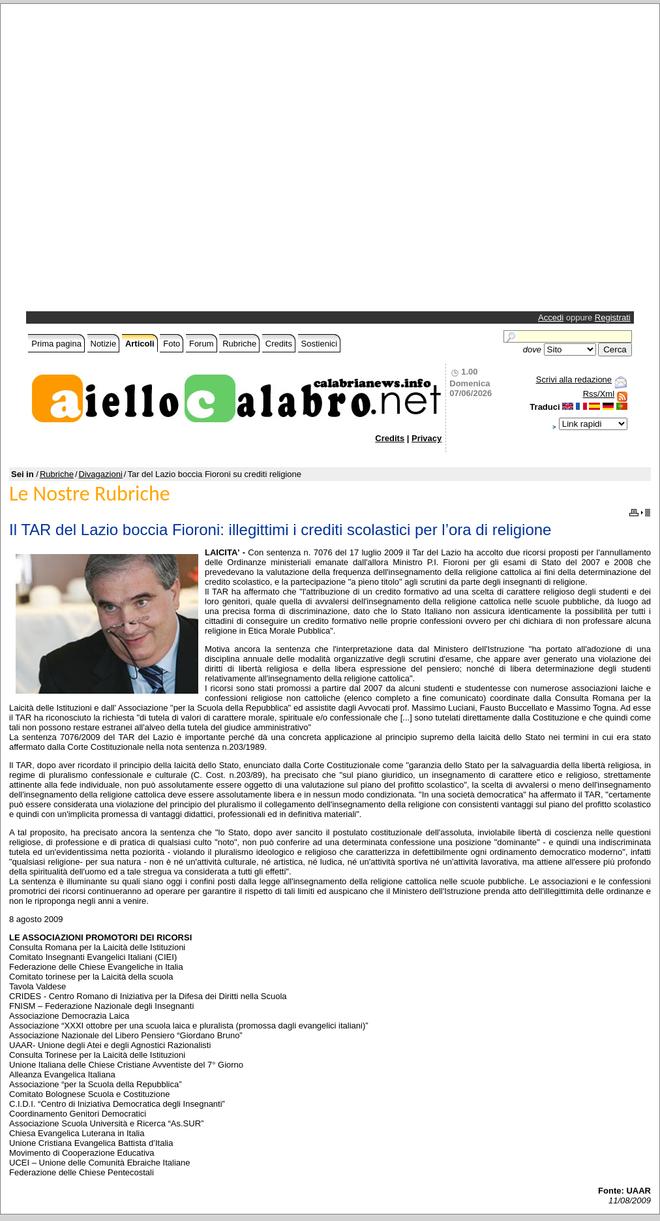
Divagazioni (101, 474)
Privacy (427, 438)
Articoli (140, 343)
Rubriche (239, 343)
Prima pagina (56, 343)
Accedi (550, 317)
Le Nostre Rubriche (89, 493)
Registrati (613, 317)
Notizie (104, 343)
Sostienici (319, 343)
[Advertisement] (146, 160)
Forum (201, 343)
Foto (171, 343)
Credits (278, 343)
